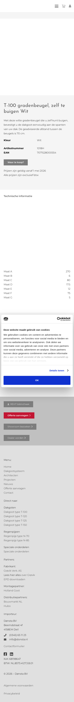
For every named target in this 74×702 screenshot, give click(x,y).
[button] (56, 6)
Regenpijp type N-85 (16, 540)
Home (7, 466)
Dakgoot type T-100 (15, 511)
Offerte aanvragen (15, 488)
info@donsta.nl (18, 639)
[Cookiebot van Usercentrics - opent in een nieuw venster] (56, 319)
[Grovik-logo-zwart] (33, 6)
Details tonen (56, 370)
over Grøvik (28, 575)
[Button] (70, 6)
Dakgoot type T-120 (15, 516)
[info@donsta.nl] (6, 639)
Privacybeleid (12, 693)
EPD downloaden (14, 579)
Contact (8, 492)
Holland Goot (12, 590)
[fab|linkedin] (11, 654)
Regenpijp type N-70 (16, 536)
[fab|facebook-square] (5, 654)
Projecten (10, 479)
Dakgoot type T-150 (15, 524)
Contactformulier (14, 646)
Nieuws (8, 484)
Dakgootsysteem (14, 471)
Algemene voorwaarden (18, 685)
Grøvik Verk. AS (13, 570)
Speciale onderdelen (16, 551)
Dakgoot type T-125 (15, 520)
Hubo (7, 606)
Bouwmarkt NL (13, 601)
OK (37, 380)
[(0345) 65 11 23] (6, 635)
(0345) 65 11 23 (17, 635)
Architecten (11, 475)
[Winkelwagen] (63, 6)
